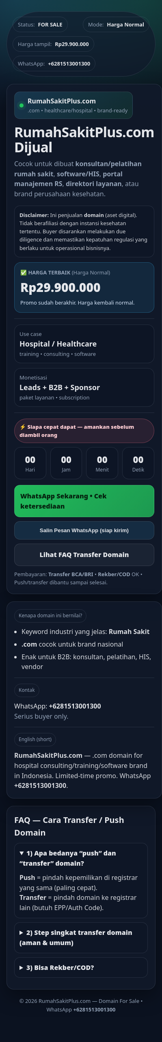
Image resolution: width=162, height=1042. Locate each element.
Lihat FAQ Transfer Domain (84, 554)
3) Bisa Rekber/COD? (60, 967)
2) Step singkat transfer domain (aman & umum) (75, 937)
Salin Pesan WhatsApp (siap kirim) (84, 530)
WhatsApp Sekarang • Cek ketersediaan (63, 501)
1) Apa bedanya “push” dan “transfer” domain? (67, 858)
